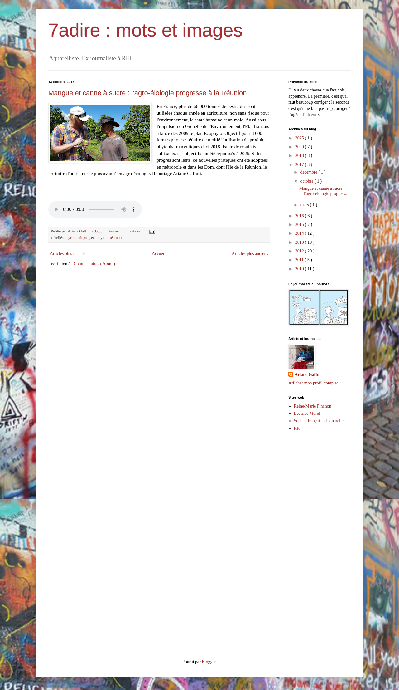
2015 (300, 224)
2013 (300, 242)
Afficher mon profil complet (313, 383)
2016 (300, 215)
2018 (300, 155)
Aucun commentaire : (125, 231)
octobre (307, 181)
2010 (300, 269)
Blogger (208, 661)
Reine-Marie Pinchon (312, 406)
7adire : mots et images (145, 30)
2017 (300, 164)
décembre (309, 172)
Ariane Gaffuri (309, 374)
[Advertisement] (361, 535)
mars (305, 205)
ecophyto (98, 238)
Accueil (159, 253)
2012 (300, 251)
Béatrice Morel (307, 413)
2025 (300, 138)
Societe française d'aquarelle (319, 420)
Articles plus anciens (250, 253)
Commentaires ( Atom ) (94, 264)
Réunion (115, 238)
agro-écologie (77, 238)
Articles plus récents (67, 253)
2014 (300, 233)
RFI (297, 428)
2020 (300, 146)
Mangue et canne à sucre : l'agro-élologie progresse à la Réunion (147, 93)
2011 (300, 259)
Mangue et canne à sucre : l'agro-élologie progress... (323, 191)
